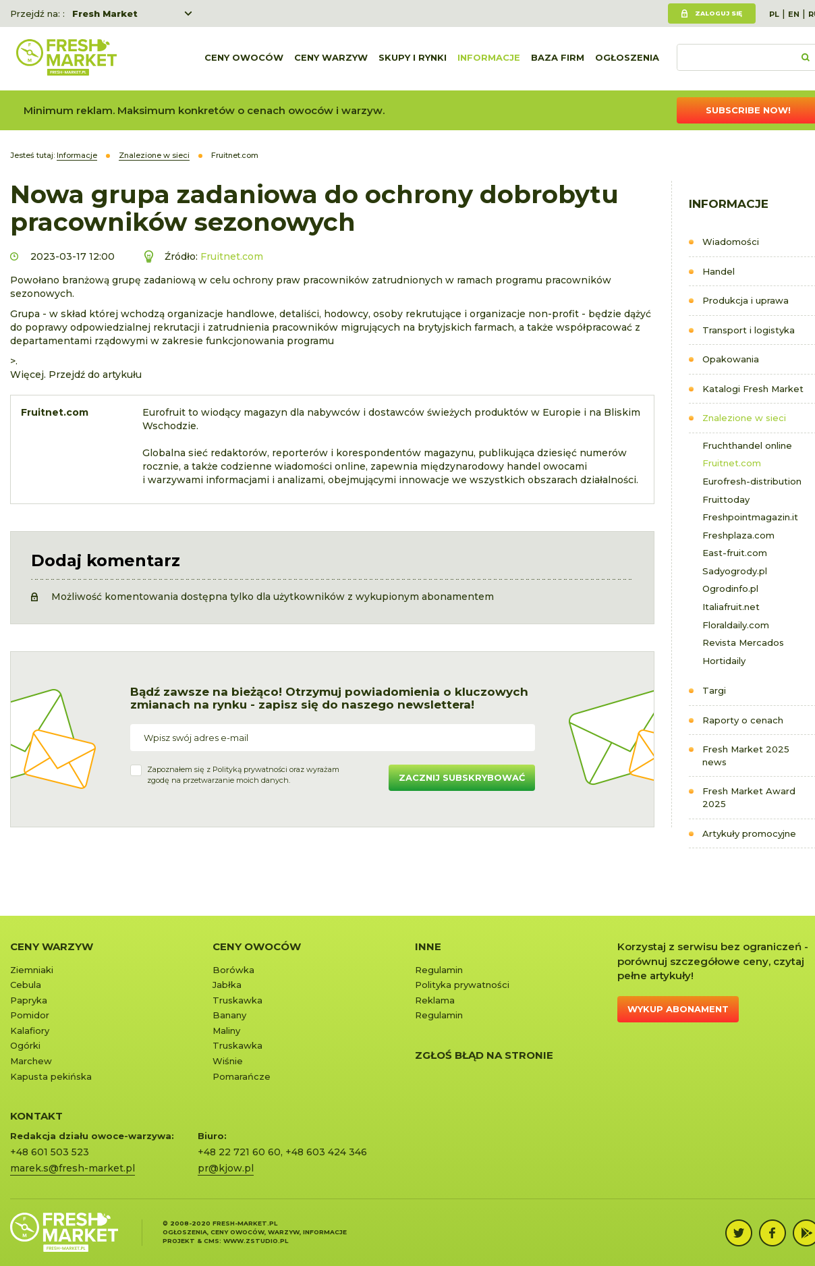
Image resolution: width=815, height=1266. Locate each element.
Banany (229, 1015)
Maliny (226, 1030)
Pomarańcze (242, 1076)
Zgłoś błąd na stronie (484, 1055)
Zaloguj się (718, 13)
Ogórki (25, 1045)
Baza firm (557, 58)
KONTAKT (36, 1115)
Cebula (25, 984)
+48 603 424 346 (326, 1152)
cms (211, 1240)
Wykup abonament (678, 1008)
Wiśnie (228, 1060)
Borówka (233, 969)
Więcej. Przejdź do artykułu (76, 374)
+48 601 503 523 (49, 1152)
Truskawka (237, 1000)
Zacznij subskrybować (462, 777)
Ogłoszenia (627, 58)
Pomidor (29, 1015)
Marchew (31, 1060)
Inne (428, 946)
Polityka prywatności (462, 984)
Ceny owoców (243, 58)
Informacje (488, 58)
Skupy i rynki (412, 58)
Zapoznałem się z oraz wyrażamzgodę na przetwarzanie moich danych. (243, 775)
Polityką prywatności (250, 769)
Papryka (28, 1000)
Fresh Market (105, 13)
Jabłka (227, 984)
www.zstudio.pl (255, 1240)
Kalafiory (29, 1030)
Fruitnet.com (231, 256)
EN (793, 14)
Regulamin (439, 969)
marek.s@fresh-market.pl (72, 1168)
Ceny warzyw (331, 58)
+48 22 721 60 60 (239, 1152)
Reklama (435, 1000)
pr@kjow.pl (226, 1168)
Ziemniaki (31, 969)
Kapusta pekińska (51, 1076)
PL (774, 14)
